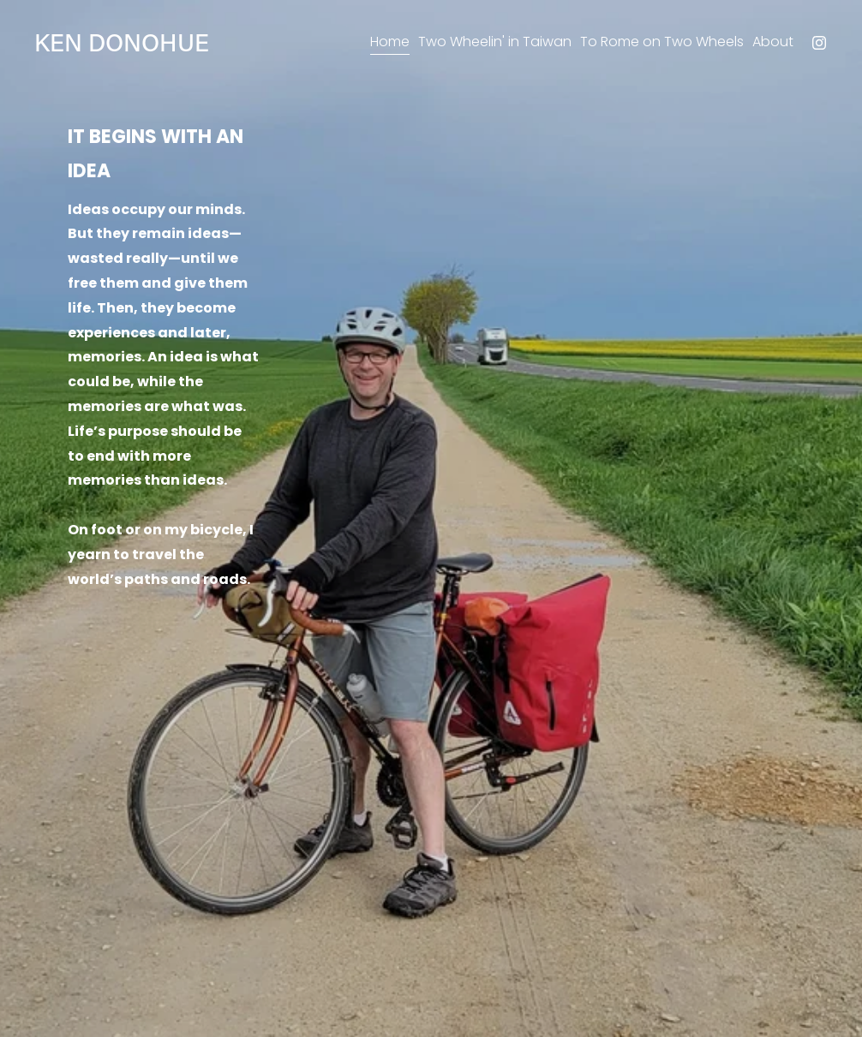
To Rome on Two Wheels (662, 41)
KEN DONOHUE (121, 42)
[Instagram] (819, 42)
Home (390, 41)
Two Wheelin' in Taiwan (495, 41)
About (772, 41)
